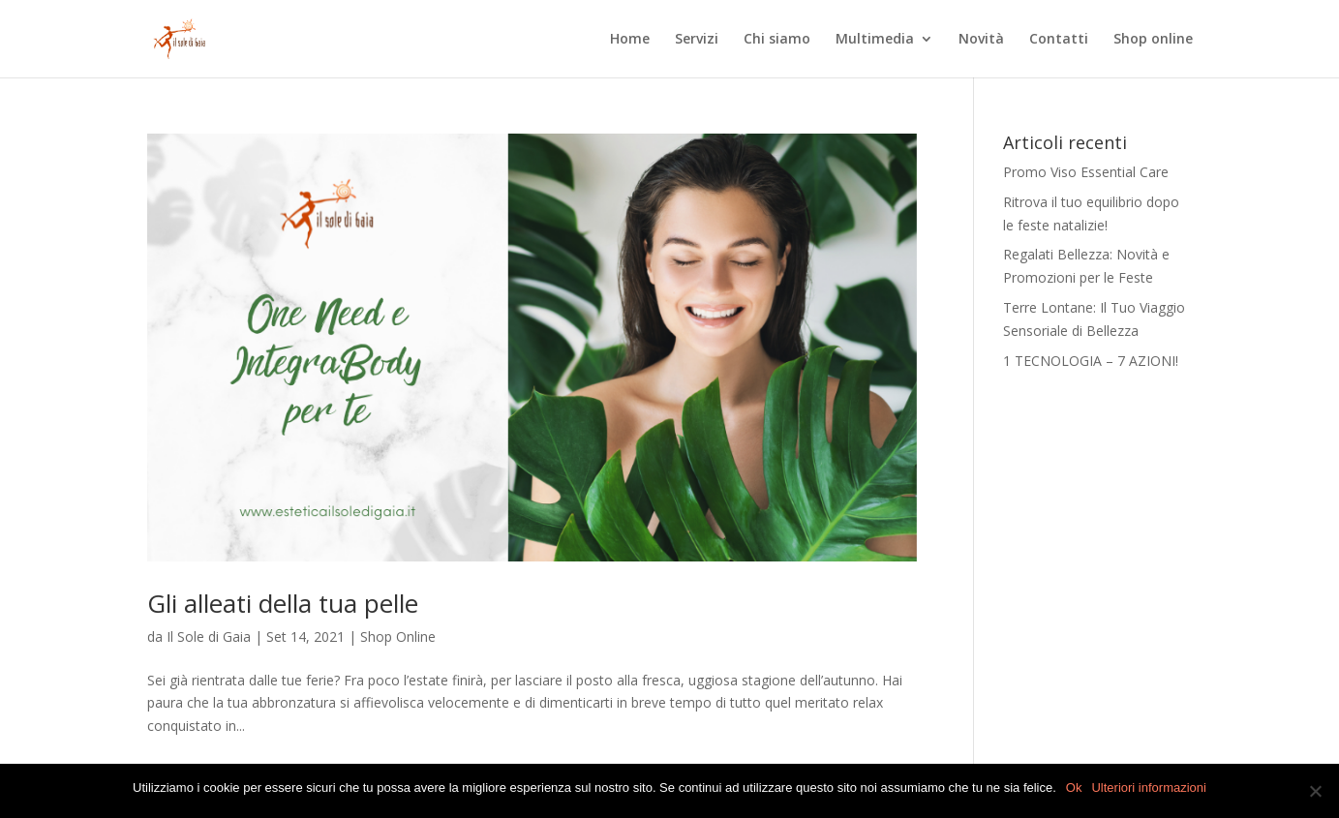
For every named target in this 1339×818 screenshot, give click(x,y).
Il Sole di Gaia (209, 636)
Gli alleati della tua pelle (282, 603)
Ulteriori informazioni (1148, 787)
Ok (1074, 787)
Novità (981, 39)
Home (630, 39)
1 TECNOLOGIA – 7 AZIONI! (1090, 360)
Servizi (696, 39)
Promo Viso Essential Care (1086, 172)
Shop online (1153, 39)
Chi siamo (777, 39)
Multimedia (875, 39)
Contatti (1058, 39)
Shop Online (398, 636)
